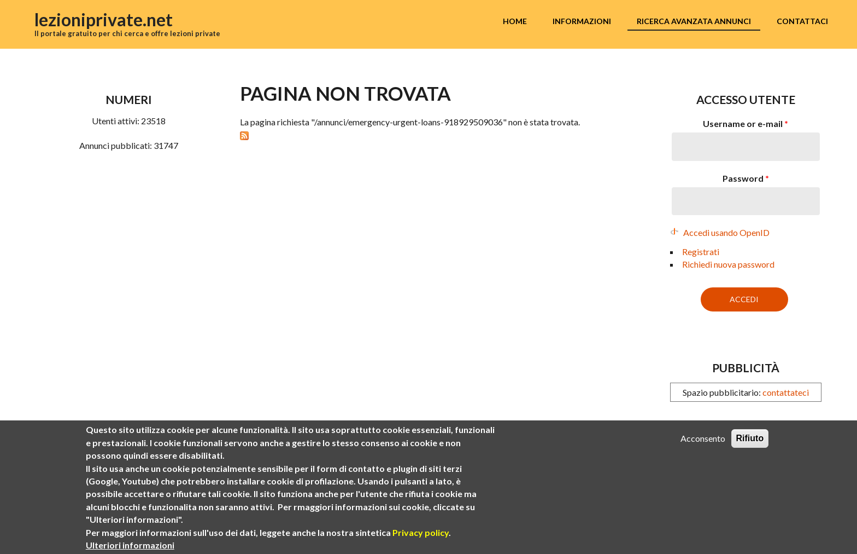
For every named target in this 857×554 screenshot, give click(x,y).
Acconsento (702, 439)
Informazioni (582, 21)
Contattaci (802, 21)
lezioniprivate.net (103, 19)
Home (515, 21)
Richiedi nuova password (728, 264)
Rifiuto (750, 439)
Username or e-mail (745, 123)
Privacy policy (420, 533)
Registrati (700, 251)
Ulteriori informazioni (130, 546)
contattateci (785, 392)
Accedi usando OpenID (726, 232)
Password (746, 178)
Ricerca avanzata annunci (694, 21)
